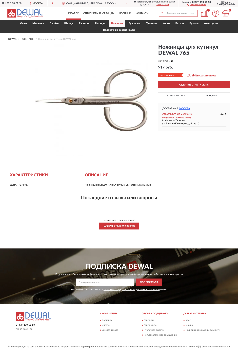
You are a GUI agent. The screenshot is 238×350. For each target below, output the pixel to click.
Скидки (189, 325)
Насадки (100, 23)
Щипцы (68, 23)
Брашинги (134, 23)
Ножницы (117, 23)
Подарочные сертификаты (119, 30)
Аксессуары (211, 23)
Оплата (106, 325)
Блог (188, 320)
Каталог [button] (73, 13)
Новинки (125, 13)
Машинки (38, 23)
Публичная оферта (154, 330)
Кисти (166, 23)
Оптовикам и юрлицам (98, 13)
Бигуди (179, 23)
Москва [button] (184, 108)
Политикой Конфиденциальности (119, 290)
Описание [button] (212, 96)
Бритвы (193, 23)
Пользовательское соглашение (160, 335)
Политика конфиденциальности (202, 330)
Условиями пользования (148, 290)
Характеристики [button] (176, 96)
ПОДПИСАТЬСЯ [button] (149, 282)
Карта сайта (150, 325)
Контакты (142, 13)
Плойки (54, 23)
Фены (23, 23)
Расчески (84, 23)
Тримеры (151, 23)
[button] (196, 4)
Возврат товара (110, 330)
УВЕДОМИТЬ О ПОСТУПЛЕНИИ (193, 85)
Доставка (107, 320)
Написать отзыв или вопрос (119, 226)
